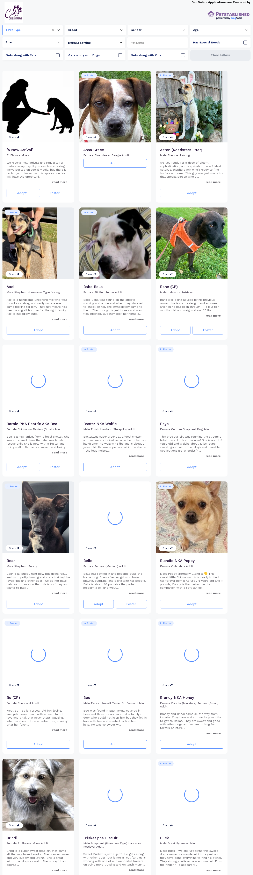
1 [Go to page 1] (113, 865)
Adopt (18, 186)
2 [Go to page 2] (120, 865)
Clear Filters (220, 55)
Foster (45, 186)
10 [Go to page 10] (140, 865)
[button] (54, 30)
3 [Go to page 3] (128, 865)
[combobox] (33, 30)
